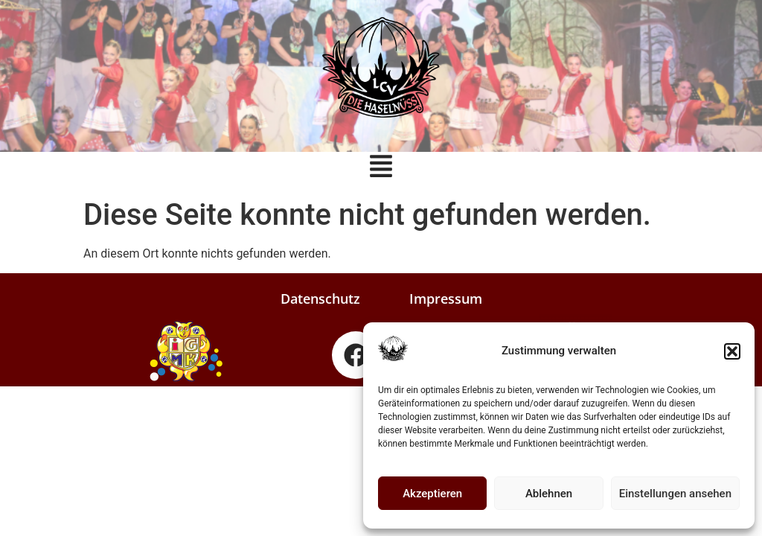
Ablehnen (548, 493)
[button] (732, 351)
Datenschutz (320, 298)
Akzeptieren (432, 493)
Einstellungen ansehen (675, 493)
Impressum (445, 298)
